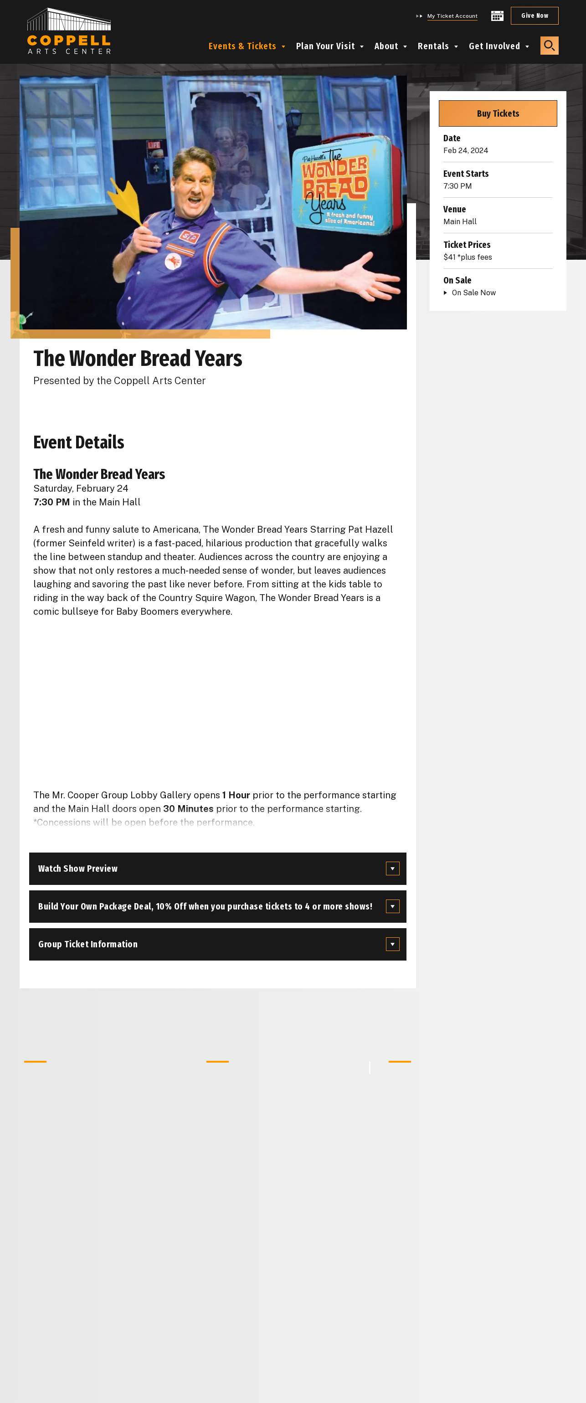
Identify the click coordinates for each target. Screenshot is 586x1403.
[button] (549, 45)
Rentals (433, 46)
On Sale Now (474, 292)
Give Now (534, 16)
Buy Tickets (498, 113)
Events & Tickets (243, 46)
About (386, 46)
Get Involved (494, 46)
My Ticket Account (452, 16)
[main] (293, 701)
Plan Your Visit (325, 46)
